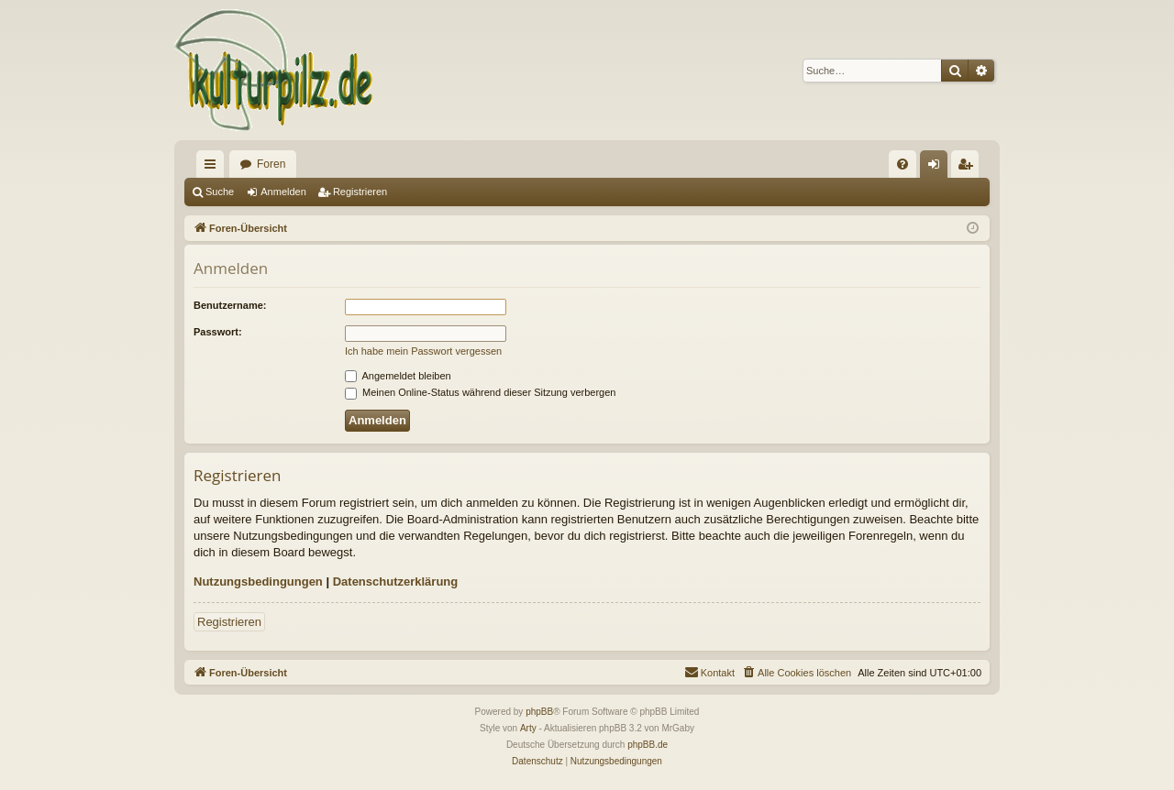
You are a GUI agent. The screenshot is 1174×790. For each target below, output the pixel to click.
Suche (219, 191)
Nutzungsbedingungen (258, 581)
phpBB (539, 712)
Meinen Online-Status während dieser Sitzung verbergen (480, 392)
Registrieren (360, 191)
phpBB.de (647, 745)
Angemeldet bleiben (398, 375)
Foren (271, 164)
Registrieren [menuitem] (969, 168)
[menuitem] (902, 164)
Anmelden (283, 191)
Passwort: (218, 331)
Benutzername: (230, 305)
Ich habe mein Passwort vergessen (423, 351)
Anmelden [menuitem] (937, 168)
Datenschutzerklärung (396, 581)
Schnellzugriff (214, 168)
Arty (528, 728)
